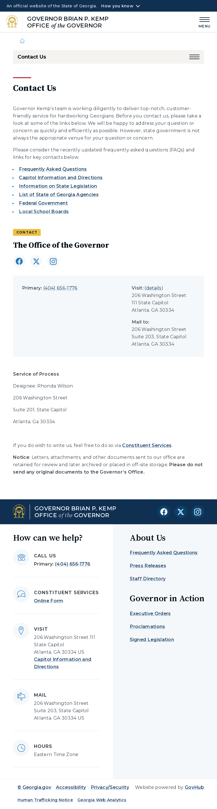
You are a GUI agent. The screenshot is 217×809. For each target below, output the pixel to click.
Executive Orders (150, 613)
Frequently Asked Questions (53, 169)
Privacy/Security (110, 787)
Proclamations (147, 626)
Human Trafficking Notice (45, 799)
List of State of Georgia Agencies (59, 194)
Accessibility (71, 787)
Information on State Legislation (58, 186)
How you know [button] (117, 6)
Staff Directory (148, 578)
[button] (194, 56)
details (154, 288)
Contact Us (32, 57)
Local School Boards (44, 211)
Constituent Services (147, 445)
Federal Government (43, 203)
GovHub (194, 787)
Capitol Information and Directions (61, 177)
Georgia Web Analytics (102, 799)
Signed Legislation (152, 639)
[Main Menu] (202, 21)
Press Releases (148, 565)
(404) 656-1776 (60, 288)
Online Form (49, 600)
